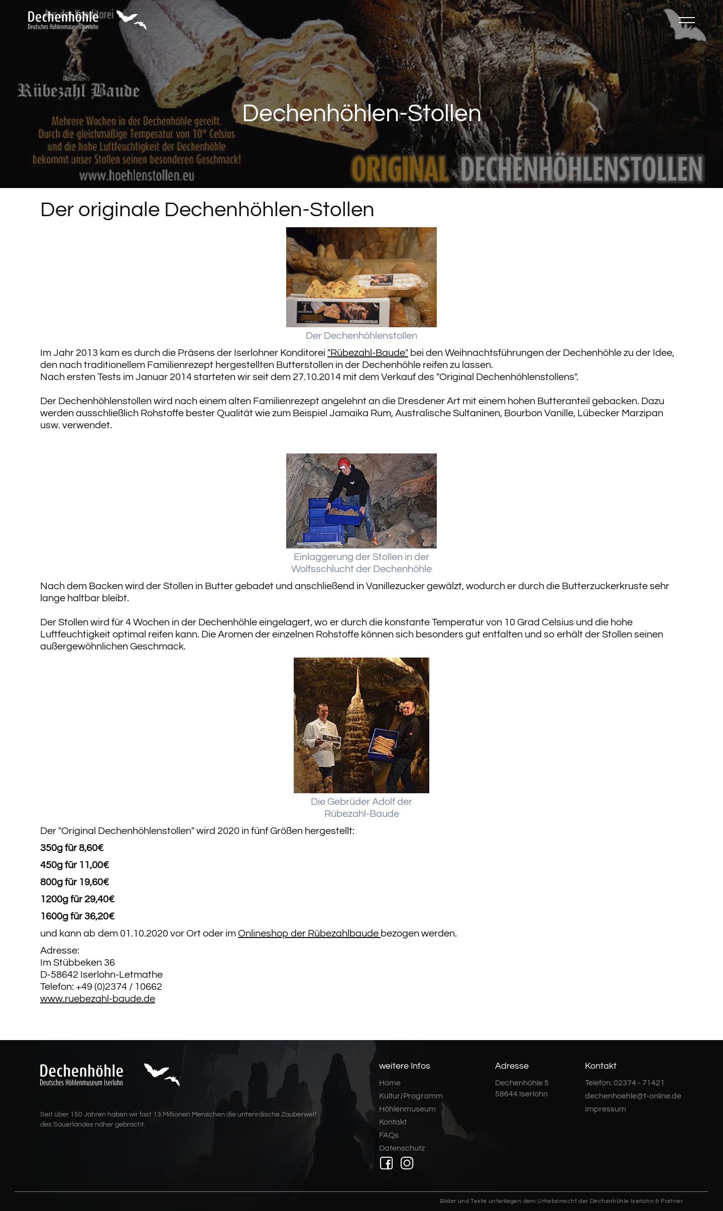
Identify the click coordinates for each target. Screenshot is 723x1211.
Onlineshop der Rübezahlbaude (309, 933)
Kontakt (393, 1122)
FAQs (389, 1135)
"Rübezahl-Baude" (367, 353)
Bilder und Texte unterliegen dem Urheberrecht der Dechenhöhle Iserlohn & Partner (561, 1201)
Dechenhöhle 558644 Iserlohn (522, 1088)
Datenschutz (402, 1148)
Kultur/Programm (411, 1096)
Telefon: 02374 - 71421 (625, 1083)
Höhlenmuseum (407, 1109)
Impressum (605, 1109)
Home (390, 1083)
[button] (687, 20)
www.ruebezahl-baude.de (97, 999)
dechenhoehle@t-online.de (633, 1096)
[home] (87, 20)
